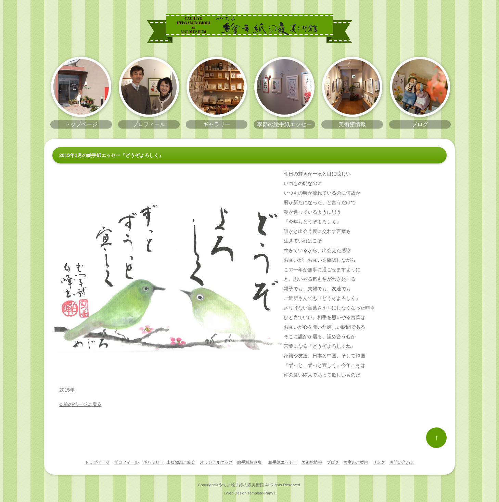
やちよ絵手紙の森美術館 (241, 485)
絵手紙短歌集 (249, 462)
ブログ (333, 462)
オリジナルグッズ (216, 462)
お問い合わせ (401, 462)
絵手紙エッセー (282, 462)
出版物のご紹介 (181, 462)
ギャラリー (153, 462)
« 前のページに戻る (80, 404)
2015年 (67, 390)
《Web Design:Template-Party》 (249, 493)
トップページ (97, 462)
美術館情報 (312, 462)
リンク (379, 462)
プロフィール (126, 462)
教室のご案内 (356, 462)
